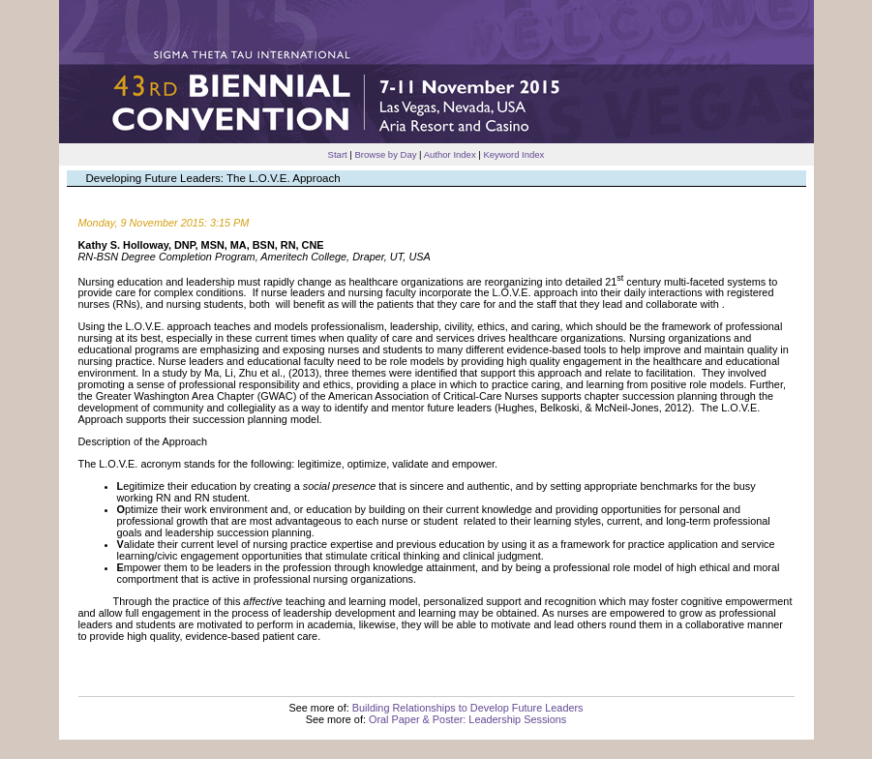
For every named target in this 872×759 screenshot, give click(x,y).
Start (337, 154)
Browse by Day (385, 154)
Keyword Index (513, 154)
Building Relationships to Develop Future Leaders (468, 707)
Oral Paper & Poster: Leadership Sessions (467, 719)
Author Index (450, 154)
